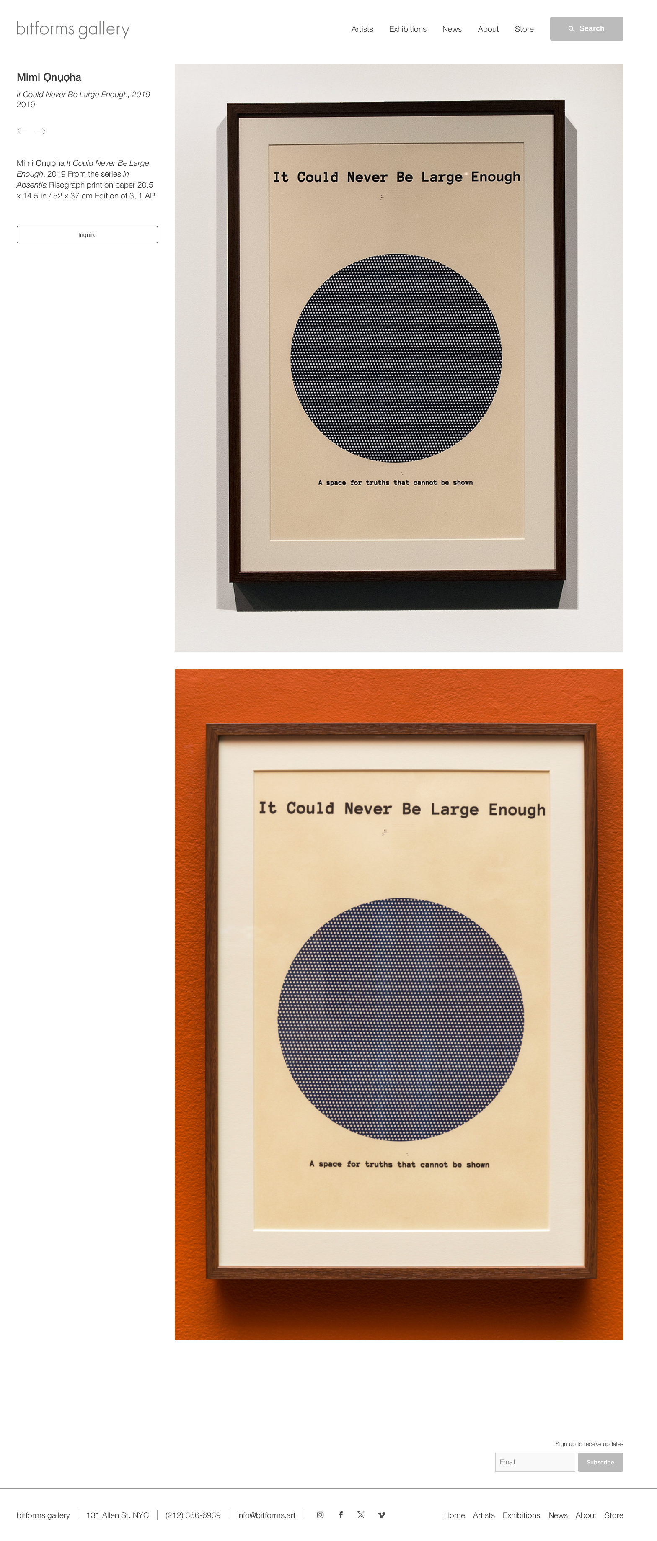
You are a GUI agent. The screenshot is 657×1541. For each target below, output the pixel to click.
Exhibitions (408, 29)
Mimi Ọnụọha (49, 77)
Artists (362, 29)
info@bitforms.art (266, 1515)
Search (586, 28)
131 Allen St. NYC (117, 1515)
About (488, 29)
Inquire (87, 235)
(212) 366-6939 (193, 1515)
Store (524, 29)
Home (454, 1515)
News (452, 29)
